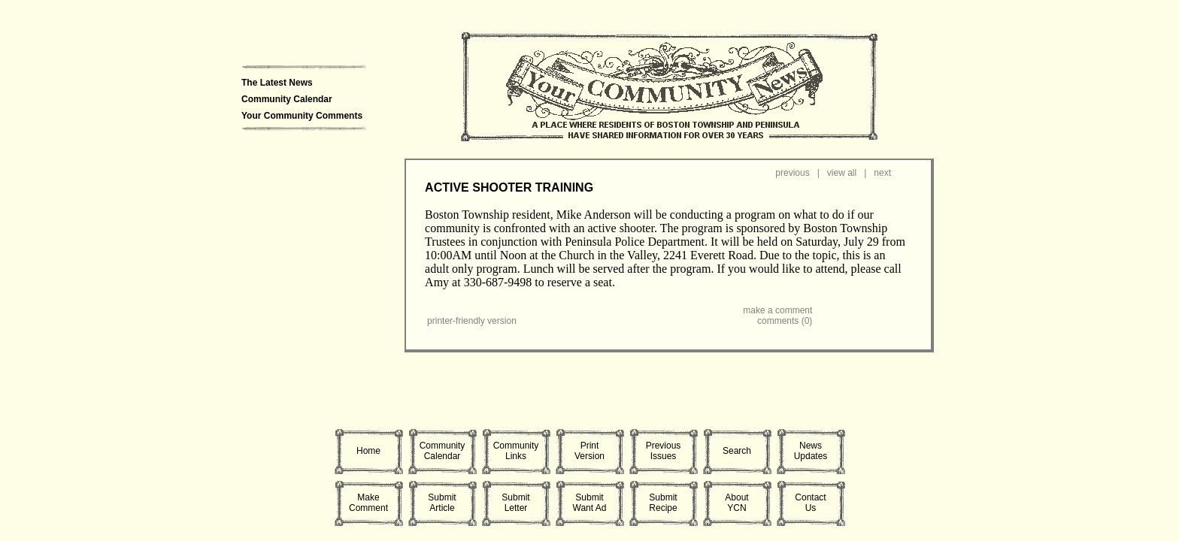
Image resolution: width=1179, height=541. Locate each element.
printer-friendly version (472, 321)
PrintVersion (589, 450)
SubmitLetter (515, 502)
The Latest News (277, 82)
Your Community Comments (301, 115)
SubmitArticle (442, 502)
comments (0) (784, 321)
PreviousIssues (663, 450)
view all (841, 173)
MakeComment (368, 502)
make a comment (777, 310)
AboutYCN (736, 502)
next (882, 173)
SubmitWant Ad (590, 502)
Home (368, 451)
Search (737, 451)
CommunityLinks (516, 450)
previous (792, 173)
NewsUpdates (811, 450)
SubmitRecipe (663, 502)
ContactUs (810, 502)
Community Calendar (286, 99)
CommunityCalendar (442, 450)
